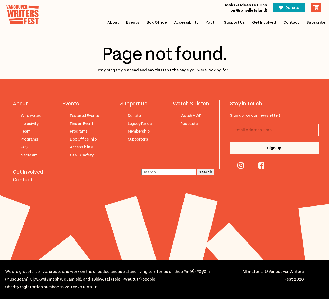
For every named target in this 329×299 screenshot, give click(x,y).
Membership (139, 131)
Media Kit (29, 155)
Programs (29, 139)
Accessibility (186, 22)
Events (132, 22)
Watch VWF (190, 115)
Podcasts (189, 123)
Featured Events (84, 115)
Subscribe (315, 22)
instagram (240, 165)
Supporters (138, 139)
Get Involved (264, 22)
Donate (292, 7)
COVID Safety (82, 155)
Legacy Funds (140, 123)
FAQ (24, 147)
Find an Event (81, 123)
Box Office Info (83, 139)
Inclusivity (29, 123)
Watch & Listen (191, 103)
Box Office (157, 22)
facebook (261, 165)
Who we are (31, 115)
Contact (291, 22)
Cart (316, 7)
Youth (211, 22)
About (113, 22)
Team (26, 131)
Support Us (234, 22)
